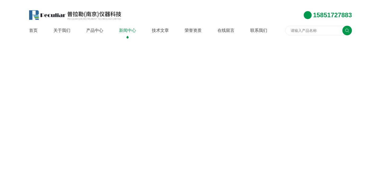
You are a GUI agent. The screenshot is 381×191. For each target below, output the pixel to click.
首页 (33, 30)
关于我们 (61, 30)
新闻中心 (127, 30)
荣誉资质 (193, 30)
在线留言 (225, 30)
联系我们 (258, 30)
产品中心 (94, 30)
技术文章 (160, 30)
